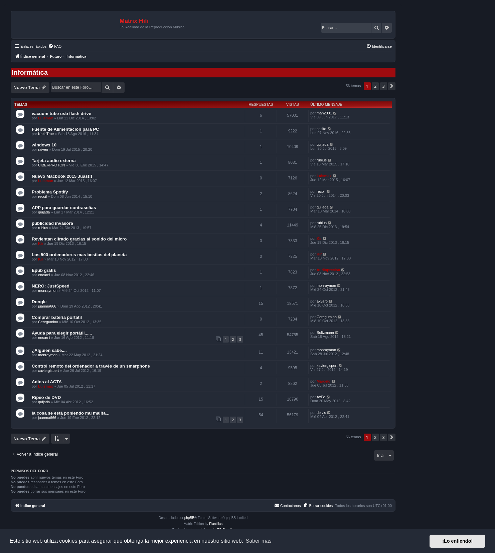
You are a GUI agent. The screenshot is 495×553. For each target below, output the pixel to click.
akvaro (322, 301)
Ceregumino (48, 322)
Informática (30, 72)
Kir (40, 243)
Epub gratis (44, 270)
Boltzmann (325, 333)
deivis (321, 413)
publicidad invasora (52, 223)
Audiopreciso (328, 270)
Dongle (39, 301)
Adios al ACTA (47, 381)
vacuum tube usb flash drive (61, 113)
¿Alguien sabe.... (49, 350)
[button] (391, 86)
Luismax (45, 118)
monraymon (47, 291)
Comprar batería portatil (57, 317)
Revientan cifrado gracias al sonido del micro (79, 238)
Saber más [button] (259, 541)
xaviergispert (48, 371)
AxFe (321, 397)
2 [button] (375, 86)
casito (321, 129)
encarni (44, 275)
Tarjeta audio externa (54, 160)
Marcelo (324, 381)
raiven (43, 149)
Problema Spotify (50, 191)
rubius (322, 160)
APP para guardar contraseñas (64, 207)
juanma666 (47, 306)
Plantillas (215, 524)
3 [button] (383, 86)
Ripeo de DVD (46, 397)
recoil (42, 196)
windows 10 (44, 144)
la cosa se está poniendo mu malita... (70, 413)
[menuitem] (54, 46)
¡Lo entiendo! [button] (457, 541)
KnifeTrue (46, 134)
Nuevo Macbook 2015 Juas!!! (62, 176)
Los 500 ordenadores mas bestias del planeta (79, 254)
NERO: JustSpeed (50, 286)
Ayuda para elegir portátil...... (62, 333)
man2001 (324, 113)
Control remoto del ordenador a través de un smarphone (91, 366)
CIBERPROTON (51, 165)
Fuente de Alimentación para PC (65, 129)
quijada (322, 144)
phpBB (189, 518)
